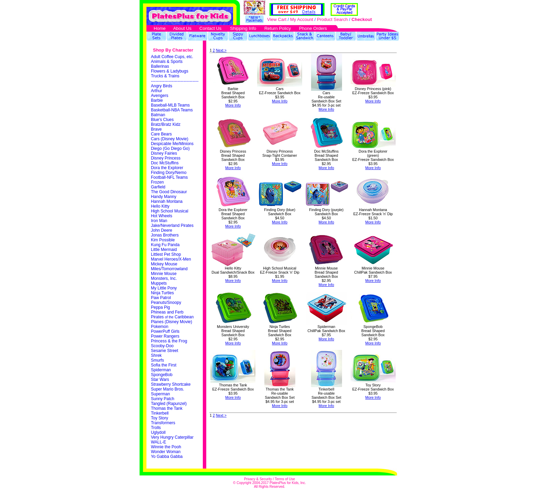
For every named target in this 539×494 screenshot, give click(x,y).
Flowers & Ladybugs (169, 71)
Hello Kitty (160, 206)
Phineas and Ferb (167, 312)
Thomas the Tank (167, 408)
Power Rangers (165, 336)
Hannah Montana (167, 201)
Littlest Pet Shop (166, 254)
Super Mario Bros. (167, 389)
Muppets (159, 283)
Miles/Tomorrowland (169, 268)
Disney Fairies (164, 153)
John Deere (161, 230)
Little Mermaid (164, 249)
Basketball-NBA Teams (172, 110)
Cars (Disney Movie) (169, 138)
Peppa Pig (160, 307)
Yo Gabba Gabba (167, 456)
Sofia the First (163, 365)
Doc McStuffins (164, 163)
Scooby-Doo (162, 345)
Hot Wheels (161, 215)
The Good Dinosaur (169, 191)
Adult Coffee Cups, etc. (172, 56)
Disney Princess (165, 158)
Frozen (157, 182)
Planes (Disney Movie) (171, 321)
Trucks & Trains (165, 76)
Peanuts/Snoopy (166, 302)
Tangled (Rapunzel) (169, 403)
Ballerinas (160, 66)
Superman (160, 394)
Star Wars (160, 379)
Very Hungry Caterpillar (172, 437)
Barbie (157, 100)
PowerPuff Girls (165, 331)
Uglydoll (158, 432)
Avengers (159, 95)
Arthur (156, 90)
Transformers (163, 422)
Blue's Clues (162, 119)
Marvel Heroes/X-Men (171, 259)
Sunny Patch (162, 398)
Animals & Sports (167, 61)
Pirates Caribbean (172, 317)
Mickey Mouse (164, 264)
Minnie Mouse (164, 273)
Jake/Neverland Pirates (172, 225)
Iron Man (159, 220)
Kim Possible (163, 240)
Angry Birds (161, 86)
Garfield (158, 187)
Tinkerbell (160, 413)
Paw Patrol (161, 297)
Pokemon (159, 326)
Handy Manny (163, 196)
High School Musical (169, 211)
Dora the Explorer (167, 167)
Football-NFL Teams (169, 177)
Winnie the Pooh (166, 446)
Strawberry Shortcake (170, 384)
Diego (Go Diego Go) (170, 148)
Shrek (156, 355)
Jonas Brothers (165, 235)
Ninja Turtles (162, 292)
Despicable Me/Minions (172, 143)
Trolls (156, 427)
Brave (156, 129)
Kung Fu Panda (165, 244)
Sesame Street (164, 350)
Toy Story (159, 418)
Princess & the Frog (169, 341)
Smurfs (157, 360)
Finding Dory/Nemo (168, 172)
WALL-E (158, 442)
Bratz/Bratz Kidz (165, 124)
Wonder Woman (165, 451)
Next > (221, 50)
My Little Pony (164, 288)
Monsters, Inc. (164, 278)
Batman (158, 114)
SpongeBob (162, 374)
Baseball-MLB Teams (170, 105)
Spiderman (161, 369)
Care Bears (161, 134)
